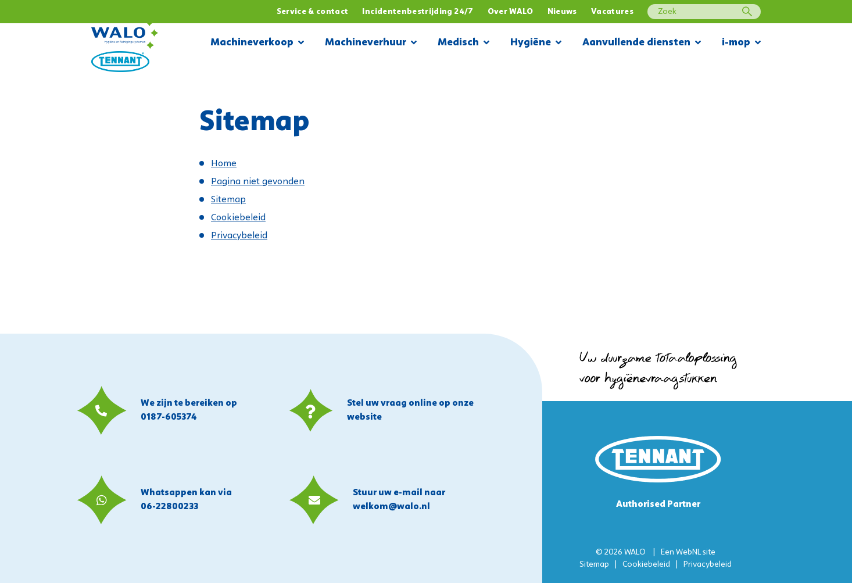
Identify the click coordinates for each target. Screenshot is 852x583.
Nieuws (562, 12)
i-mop (741, 43)
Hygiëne (535, 43)
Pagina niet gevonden (258, 182)
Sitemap (228, 200)
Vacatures (612, 12)
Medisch (463, 43)
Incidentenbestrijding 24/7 (417, 12)
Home (224, 164)
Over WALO (511, 12)
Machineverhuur (371, 43)
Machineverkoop (257, 43)
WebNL (688, 552)
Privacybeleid (239, 236)
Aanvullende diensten (641, 43)
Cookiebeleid (238, 218)
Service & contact (313, 12)
